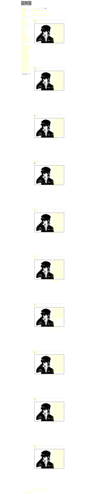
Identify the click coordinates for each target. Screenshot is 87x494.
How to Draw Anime (25, 492)
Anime (22, 492)
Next (47, 489)
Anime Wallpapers (30, 492)
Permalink (57, 44)
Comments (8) (53, 233)
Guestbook (23, 14)
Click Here (23, 22)
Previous (39, 489)
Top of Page (64, 492)
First (36, 489)
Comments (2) (53, 280)
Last (49, 489)
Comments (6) (53, 91)
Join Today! (23, 9)
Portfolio (23, 13)
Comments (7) (53, 44)
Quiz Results (24, 15)
